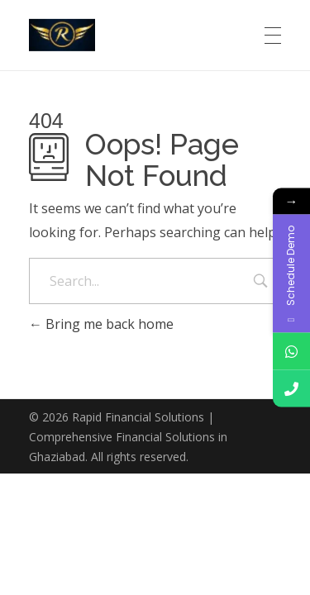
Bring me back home (101, 324)
